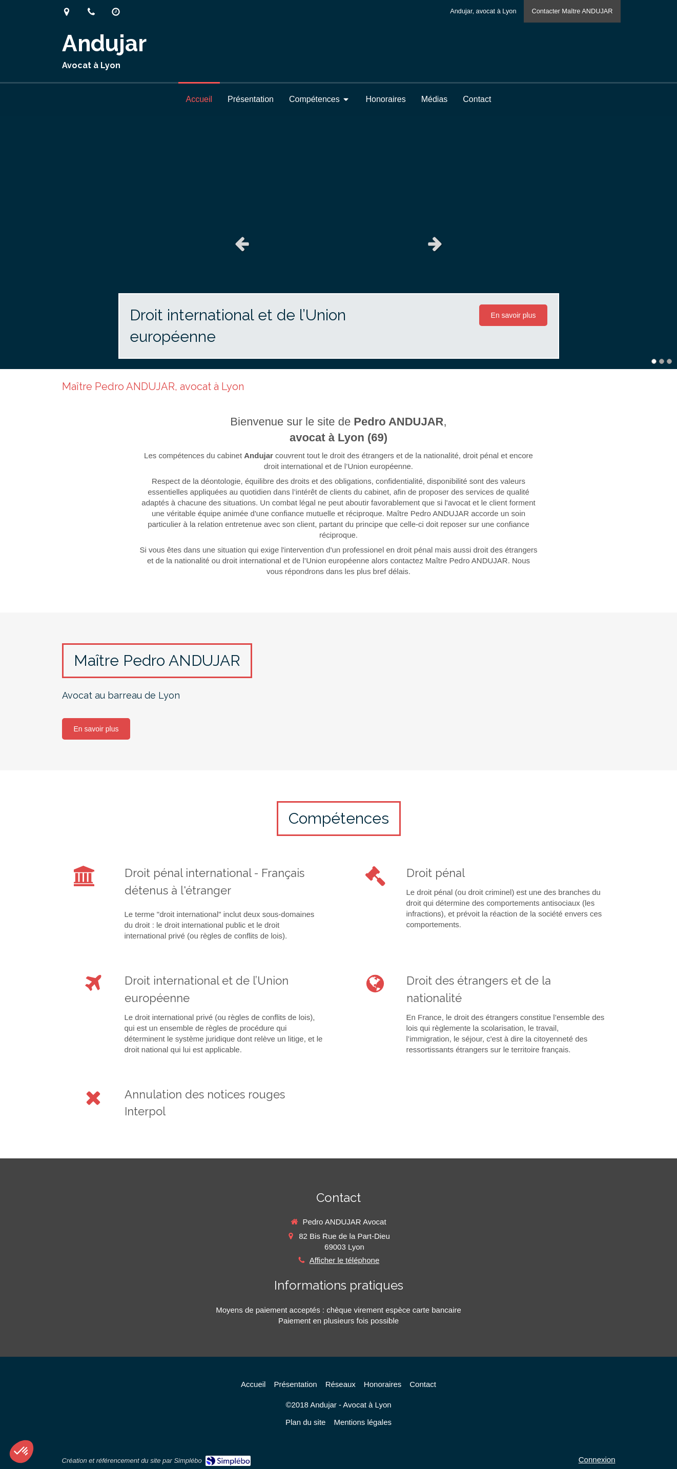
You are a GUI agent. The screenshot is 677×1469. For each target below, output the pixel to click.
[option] (338, 243)
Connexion (597, 1459)
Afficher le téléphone (345, 1260)
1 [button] (654, 361)
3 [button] (669, 361)
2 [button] (661, 361)
